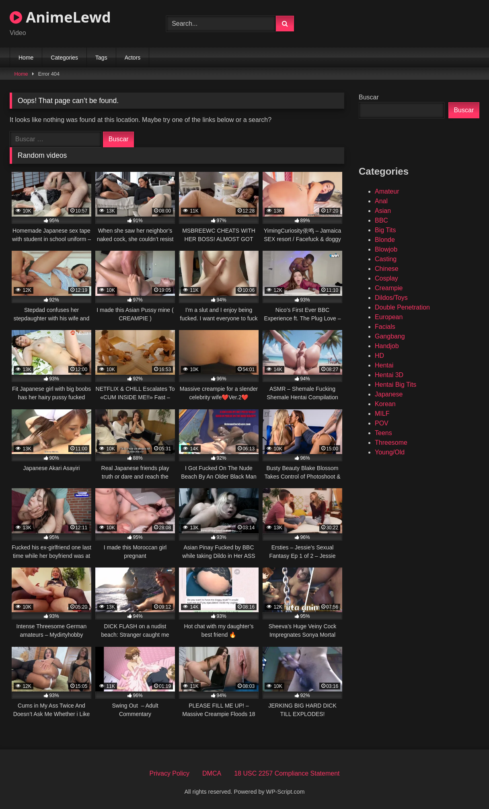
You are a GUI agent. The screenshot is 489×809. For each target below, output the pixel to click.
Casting (386, 259)
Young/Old (390, 452)
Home (25, 57)
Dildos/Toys (391, 297)
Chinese (387, 268)
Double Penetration (402, 307)
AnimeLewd (60, 17)
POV (381, 423)
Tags (101, 57)
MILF (382, 413)
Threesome (391, 442)
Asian (383, 210)
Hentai (384, 365)
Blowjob (386, 249)
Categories (64, 57)
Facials (385, 326)
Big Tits (385, 230)
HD (379, 355)
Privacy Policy (169, 773)
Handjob (387, 346)
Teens (383, 432)
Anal (381, 201)
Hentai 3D (389, 374)
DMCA (211, 773)
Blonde (385, 239)
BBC (381, 220)
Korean (385, 403)
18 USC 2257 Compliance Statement (286, 773)
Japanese (389, 394)
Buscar (369, 97)
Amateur (387, 191)
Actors (133, 57)
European (389, 317)
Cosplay (386, 278)
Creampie (389, 288)
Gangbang (390, 336)
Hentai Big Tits (395, 384)
